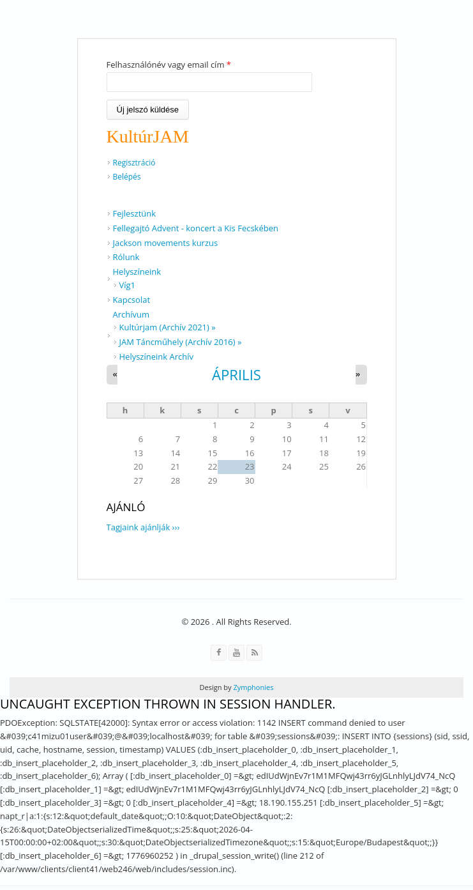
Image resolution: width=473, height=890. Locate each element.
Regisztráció (134, 162)
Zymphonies (253, 687)
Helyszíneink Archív (156, 356)
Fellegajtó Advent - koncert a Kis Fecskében (195, 228)
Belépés (127, 176)
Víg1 (127, 285)
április (236, 374)
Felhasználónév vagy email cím (169, 64)
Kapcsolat (132, 299)
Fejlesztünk (134, 213)
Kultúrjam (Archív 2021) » (167, 327)
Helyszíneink (137, 271)
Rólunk (126, 257)
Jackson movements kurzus (165, 243)
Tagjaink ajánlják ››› (143, 527)
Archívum (131, 314)
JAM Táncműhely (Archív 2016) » (180, 342)
